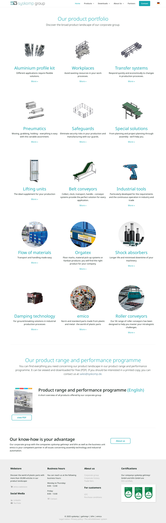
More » (34, 81)
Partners (131, 3)
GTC (86, 494)
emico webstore (18, 487)
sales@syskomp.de (91, 374)
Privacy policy (77, 519)
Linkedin (15, 500)
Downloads (103, 3)
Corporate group (91, 475)
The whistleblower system (95, 519)
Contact (144, 3)
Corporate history (91, 478)
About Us (118, 3)
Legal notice (64, 519)
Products (88, 3)
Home (77, 3)
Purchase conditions (93, 497)
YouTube (15, 503)
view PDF (21, 417)
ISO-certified (126, 481)
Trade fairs (89, 481)
